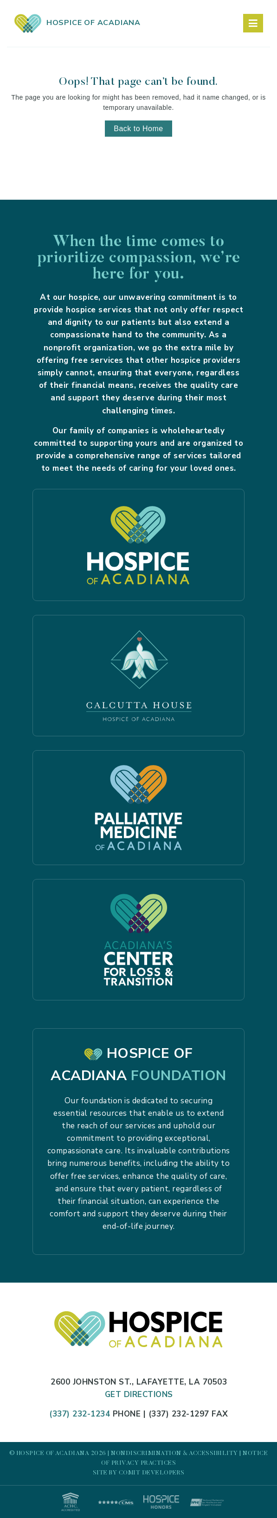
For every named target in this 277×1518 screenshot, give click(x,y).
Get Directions (139, 1394)
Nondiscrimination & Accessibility (174, 1453)
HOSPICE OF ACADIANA (77, 23)
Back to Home (138, 129)
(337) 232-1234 (79, 1414)
